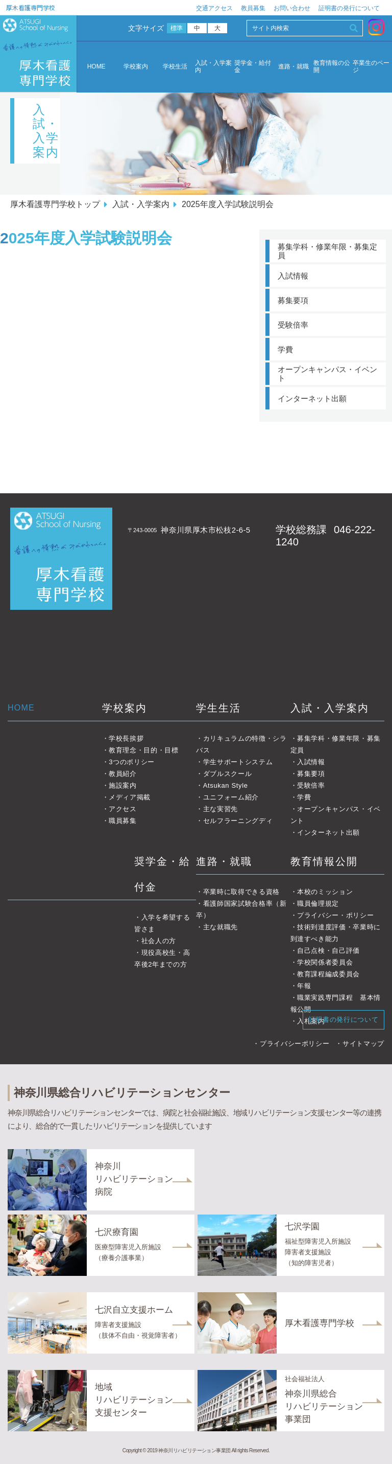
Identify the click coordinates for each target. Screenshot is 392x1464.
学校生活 (175, 66)
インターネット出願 (312, 398)
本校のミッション (325, 892)
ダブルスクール (227, 773)
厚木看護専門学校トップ (55, 204)
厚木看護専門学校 (30, 7)
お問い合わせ (292, 8)
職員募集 (123, 821)
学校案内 (136, 66)
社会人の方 (158, 941)
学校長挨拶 (126, 738)
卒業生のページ (371, 67)
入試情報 (293, 275)
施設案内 (123, 785)
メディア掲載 (130, 797)
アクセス (123, 809)
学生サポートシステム (238, 762)
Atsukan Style (225, 785)
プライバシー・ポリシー (335, 915)
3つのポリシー (132, 762)
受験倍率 (293, 325)
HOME (96, 66)
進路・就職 (293, 66)
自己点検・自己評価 (328, 950)
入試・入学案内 (213, 67)
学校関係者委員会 (325, 962)
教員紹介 (123, 773)
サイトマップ (363, 1043)
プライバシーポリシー (295, 1043)
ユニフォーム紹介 (231, 797)
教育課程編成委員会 (328, 974)
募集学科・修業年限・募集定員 (327, 251)
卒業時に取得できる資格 (241, 892)
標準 (176, 28)
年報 (304, 986)
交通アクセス (214, 8)
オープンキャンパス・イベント (327, 373)
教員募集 (253, 8)
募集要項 (293, 300)
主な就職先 (220, 927)
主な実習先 (220, 809)
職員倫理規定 (318, 903)
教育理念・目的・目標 (144, 750)
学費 (285, 349)
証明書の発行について (349, 8)
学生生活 (218, 708)
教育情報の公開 (331, 67)
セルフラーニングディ (238, 821)
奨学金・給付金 (252, 67)
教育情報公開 (324, 861)
